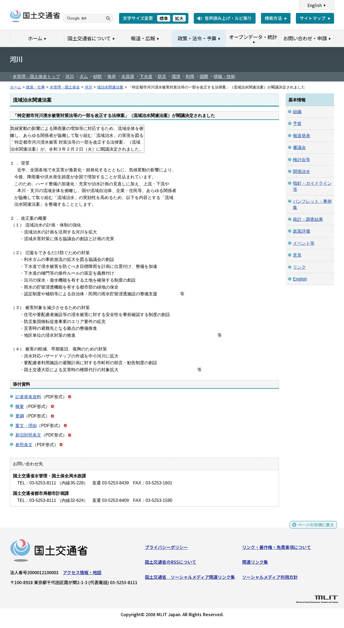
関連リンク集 (255, 563)
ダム (83, 76)
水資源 (127, 76)
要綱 (19, 416)
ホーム (15, 87)
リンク (299, 267)
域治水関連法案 (110, 87)
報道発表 (301, 135)
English (314, 5)
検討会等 (301, 159)
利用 (190, 76)
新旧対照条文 (28, 435)
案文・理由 (26, 425)
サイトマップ (312, 18)
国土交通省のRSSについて (170, 563)
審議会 (299, 147)
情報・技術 (224, 76)
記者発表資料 (28, 397)
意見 (297, 255)
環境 (176, 76)
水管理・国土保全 (65, 87)
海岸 (111, 76)
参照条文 (24, 444)
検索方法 (273, 18)
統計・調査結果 (308, 219)
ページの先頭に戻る (315, 528)
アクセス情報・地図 (82, 573)
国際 (204, 76)
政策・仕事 (35, 87)
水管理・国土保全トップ (36, 76)
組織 (297, 111)
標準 (163, 18)
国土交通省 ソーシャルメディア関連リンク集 (190, 578)
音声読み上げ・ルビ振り (228, 18)
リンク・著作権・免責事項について (276, 548)
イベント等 (303, 243)
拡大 (179, 18)
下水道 (145, 76)
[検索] (82, 18)
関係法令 (301, 171)
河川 (69, 76)
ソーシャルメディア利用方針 (270, 578)
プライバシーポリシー (166, 548)
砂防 (97, 76)
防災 (162, 76)
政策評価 (301, 231)
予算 (297, 123)
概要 (19, 406)
